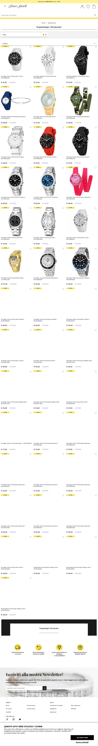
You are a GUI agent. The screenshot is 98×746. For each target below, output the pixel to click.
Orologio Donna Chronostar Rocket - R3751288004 (78, 161)
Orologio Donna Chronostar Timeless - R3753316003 (46, 202)
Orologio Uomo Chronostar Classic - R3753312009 (13, 368)
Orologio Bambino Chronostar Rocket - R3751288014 (13, 121)
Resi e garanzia (75, 712)
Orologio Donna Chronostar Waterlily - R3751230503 (78, 202)
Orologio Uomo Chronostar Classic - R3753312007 (78, 326)
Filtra (25, 38)
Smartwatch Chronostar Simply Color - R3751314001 (46, 574)
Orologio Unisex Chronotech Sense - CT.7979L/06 (13, 285)
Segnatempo (52, 26)
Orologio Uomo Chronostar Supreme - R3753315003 (13, 492)
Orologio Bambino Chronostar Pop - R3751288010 (45, 80)
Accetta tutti (82, 738)
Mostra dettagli (82, 742)
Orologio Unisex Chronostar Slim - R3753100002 (45, 244)
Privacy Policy (17, 699)
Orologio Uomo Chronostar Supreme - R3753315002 (78, 450)
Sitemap (73, 715)
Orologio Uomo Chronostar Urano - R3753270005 (12, 574)
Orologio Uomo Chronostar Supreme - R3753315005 (78, 492)
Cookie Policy (31, 715)
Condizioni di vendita (56, 712)
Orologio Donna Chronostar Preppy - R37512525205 (13, 161)
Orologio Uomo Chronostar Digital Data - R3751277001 (79, 368)
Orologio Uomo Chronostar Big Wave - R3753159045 (46, 285)
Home (43, 26)
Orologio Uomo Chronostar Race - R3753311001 (16, 450)
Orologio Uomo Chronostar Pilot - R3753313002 (77, 409)
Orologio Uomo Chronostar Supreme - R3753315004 (46, 492)
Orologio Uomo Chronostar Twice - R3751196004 (12, 80)
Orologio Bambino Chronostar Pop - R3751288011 (78, 80)
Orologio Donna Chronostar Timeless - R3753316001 (13, 201)
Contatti (8, 719)
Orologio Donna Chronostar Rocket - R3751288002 (45, 161)
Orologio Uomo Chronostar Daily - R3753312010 (45, 368)
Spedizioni (53, 719)
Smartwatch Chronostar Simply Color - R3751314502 (13, 616)
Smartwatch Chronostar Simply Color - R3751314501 (79, 574)
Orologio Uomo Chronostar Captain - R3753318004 (13, 326)
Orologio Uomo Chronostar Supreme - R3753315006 (13, 533)
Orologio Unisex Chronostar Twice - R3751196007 (78, 244)
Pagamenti (53, 715)
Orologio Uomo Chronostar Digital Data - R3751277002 (14, 409)
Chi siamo (9, 715)
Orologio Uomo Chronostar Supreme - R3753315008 (78, 533)
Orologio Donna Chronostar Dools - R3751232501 (45, 121)
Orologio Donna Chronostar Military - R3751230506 (78, 121)
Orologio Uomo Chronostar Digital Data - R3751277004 (47, 409)
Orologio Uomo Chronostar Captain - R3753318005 (46, 326)
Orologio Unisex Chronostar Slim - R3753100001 (12, 244)
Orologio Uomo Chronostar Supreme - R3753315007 (46, 533)
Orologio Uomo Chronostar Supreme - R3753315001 (46, 450)
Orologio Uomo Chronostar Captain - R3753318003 (78, 285)
